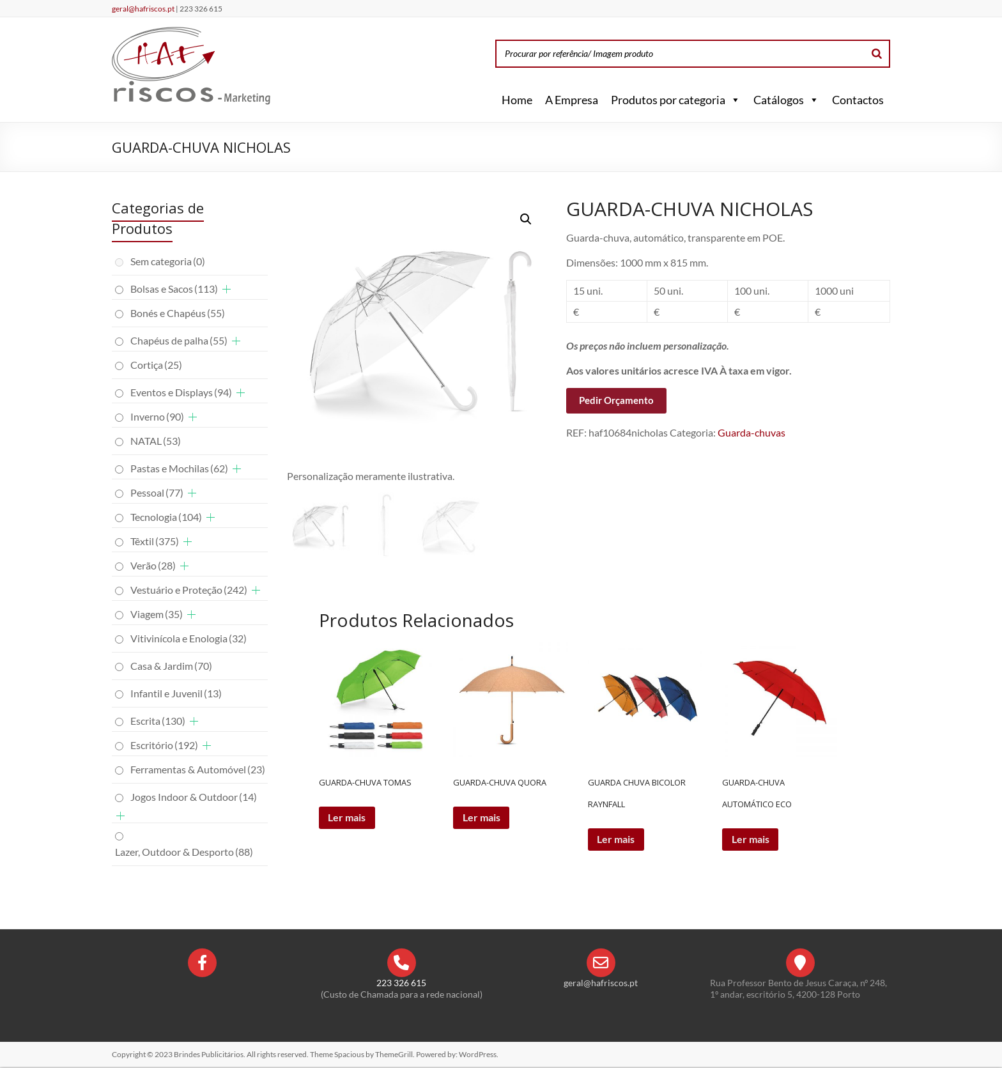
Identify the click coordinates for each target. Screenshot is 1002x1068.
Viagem (156, 614)
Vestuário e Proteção (188, 590)
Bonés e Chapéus (177, 313)
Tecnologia (166, 517)
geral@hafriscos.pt (144, 8)
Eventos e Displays (181, 392)
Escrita (157, 721)
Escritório (164, 745)
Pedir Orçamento (616, 400)
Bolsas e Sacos (174, 288)
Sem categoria (167, 261)
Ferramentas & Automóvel (197, 769)
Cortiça (156, 365)
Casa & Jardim (171, 666)
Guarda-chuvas (751, 432)
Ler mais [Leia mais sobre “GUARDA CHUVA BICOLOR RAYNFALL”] (617, 840)
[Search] (877, 53)
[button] (733, 100)
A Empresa (571, 100)
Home (517, 100)
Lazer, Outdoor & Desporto (184, 852)
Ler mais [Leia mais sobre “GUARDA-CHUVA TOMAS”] (348, 818)
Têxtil (154, 541)
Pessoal (156, 492)
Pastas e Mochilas (179, 468)
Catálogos (786, 100)
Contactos (858, 100)
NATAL (155, 441)
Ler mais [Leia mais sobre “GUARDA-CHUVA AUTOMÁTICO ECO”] (751, 840)
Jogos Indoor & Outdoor (193, 797)
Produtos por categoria (676, 100)
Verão (153, 565)
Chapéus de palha (178, 340)
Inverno (157, 416)
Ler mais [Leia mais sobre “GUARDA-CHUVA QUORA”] (482, 818)
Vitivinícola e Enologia (188, 638)
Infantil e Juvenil (176, 693)
